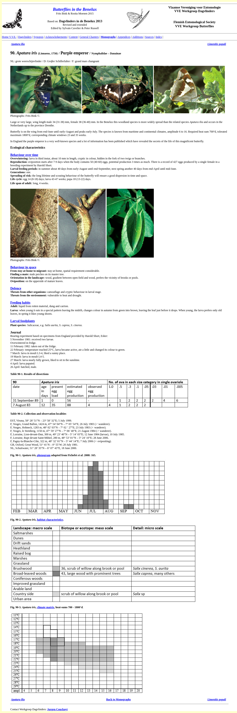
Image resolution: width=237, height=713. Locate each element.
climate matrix (45, 607)
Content (73, 37)
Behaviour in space (23, 267)
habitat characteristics (50, 519)
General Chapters (89, 37)
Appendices (124, 37)
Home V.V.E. (9, 37)
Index (159, 37)
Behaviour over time (24, 155)
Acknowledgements (56, 37)
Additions (137, 37)
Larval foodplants (22, 321)
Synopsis (38, 37)
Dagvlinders (25, 37)
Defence (15, 288)
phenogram (43, 455)
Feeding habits (20, 302)
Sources (149, 37)
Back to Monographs (118, 699)
